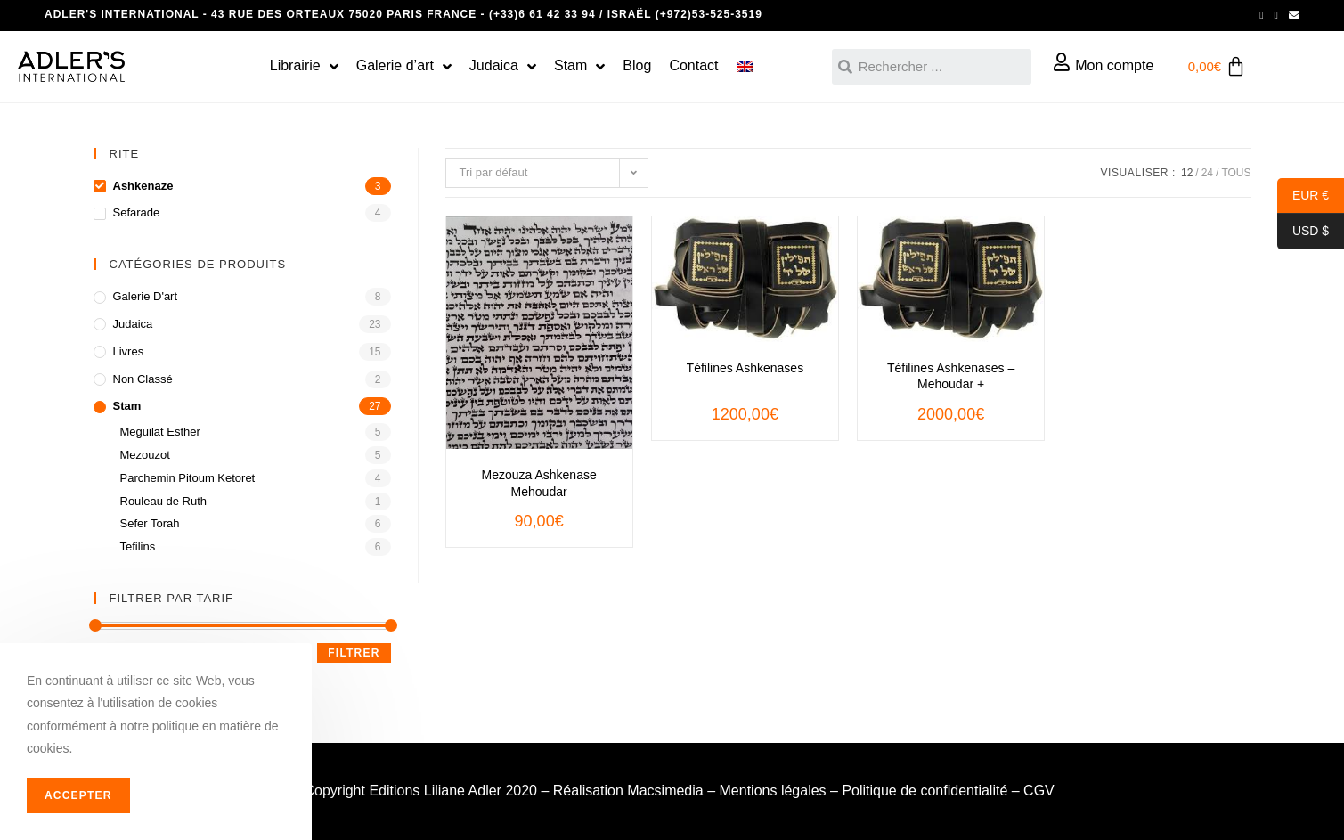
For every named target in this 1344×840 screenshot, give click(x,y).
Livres (128, 351)
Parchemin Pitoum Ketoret (188, 478)
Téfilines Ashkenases (745, 368)
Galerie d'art (145, 296)
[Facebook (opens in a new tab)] (1261, 15)
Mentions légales (773, 790)
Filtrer (353, 653)
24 (1207, 173)
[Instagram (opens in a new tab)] (1276, 15)
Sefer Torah (150, 523)
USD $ (1303, 231)
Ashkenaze (143, 185)
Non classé (143, 379)
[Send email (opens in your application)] (1291, 15)
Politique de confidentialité (924, 790)
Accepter (78, 795)
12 (1187, 173)
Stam (127, 405)
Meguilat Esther (160, 431)
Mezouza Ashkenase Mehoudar (539, 483)
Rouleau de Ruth (164, 501)
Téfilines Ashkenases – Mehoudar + (950, 376)
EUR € (1303, 196)
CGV (1039, 790)
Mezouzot (145, 454)
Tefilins (138, 546)
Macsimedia (665, 790)
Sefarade (136, 212)
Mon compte (1114, 65)
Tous (1235, 173)
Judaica (133, 323)
